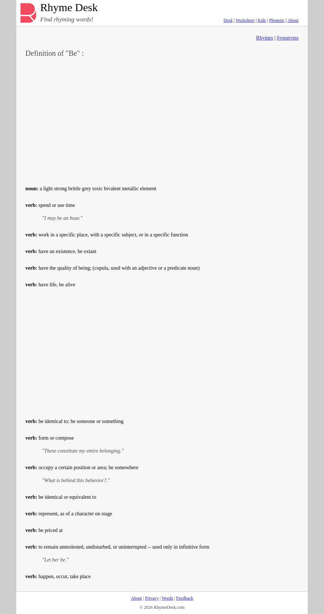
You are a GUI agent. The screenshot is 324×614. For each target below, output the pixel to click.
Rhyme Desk (69, 7)
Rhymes (264, 38)
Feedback (184, 598)
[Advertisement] (162, 120)
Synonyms (288, 38)
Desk (228, 20)
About (293, 20)
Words (167, 598)
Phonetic (276, 20)
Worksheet (245, 20)
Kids (262, 20)
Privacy (152, 598)
